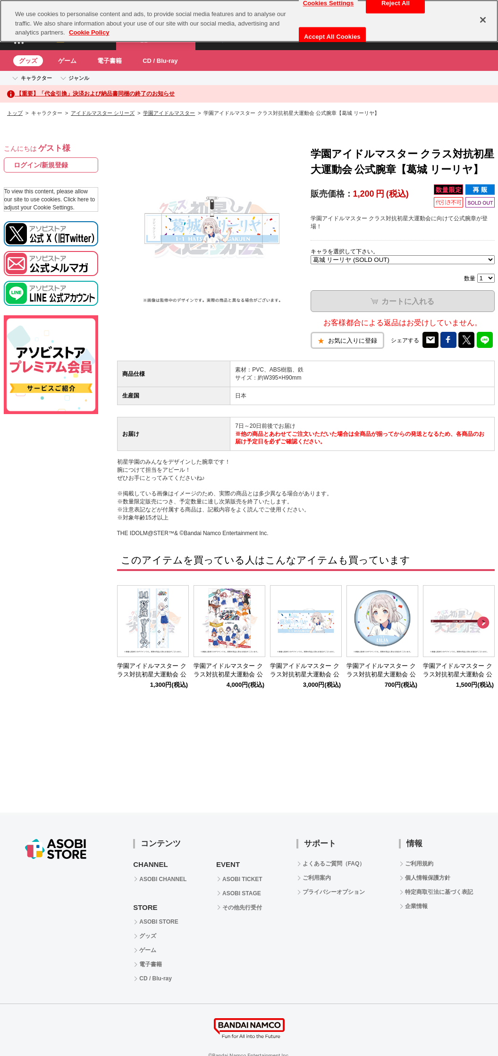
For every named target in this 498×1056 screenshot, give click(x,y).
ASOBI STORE (158, 921)
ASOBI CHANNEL (162, 879)
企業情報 (416, 906)
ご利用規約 (419, 863)
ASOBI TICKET (242, 879)
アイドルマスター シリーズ (103, 113)
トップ (15, 113)
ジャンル (78, 78)
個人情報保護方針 (427, 877)
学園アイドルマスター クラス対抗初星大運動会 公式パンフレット (228, 674)
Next (483, 623)
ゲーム (67, 60)
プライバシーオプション (334, 892)
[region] (249, 21)
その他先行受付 (242, 907)
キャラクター (36, 78)
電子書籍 (109, 60)
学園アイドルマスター (169, 113)
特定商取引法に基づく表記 (439, 892)
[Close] (483, 19)
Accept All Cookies (332, 36)
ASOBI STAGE (241, 893)
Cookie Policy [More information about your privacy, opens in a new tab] (89, 32)
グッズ (28, 60)
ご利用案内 (317, 877)
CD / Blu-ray (160, 60)
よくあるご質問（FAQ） (334, 863)
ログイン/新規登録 (41, 165)
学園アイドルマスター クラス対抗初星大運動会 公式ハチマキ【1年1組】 (457, 674)
